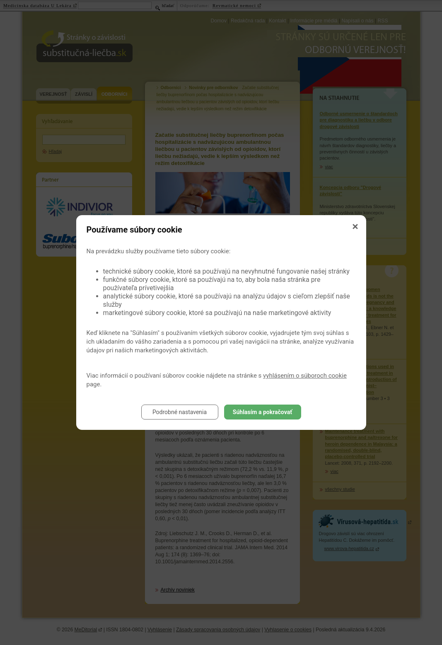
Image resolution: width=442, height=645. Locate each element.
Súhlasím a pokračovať (262, 412)
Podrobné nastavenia (179, 412)
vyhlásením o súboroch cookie (305, 375)
